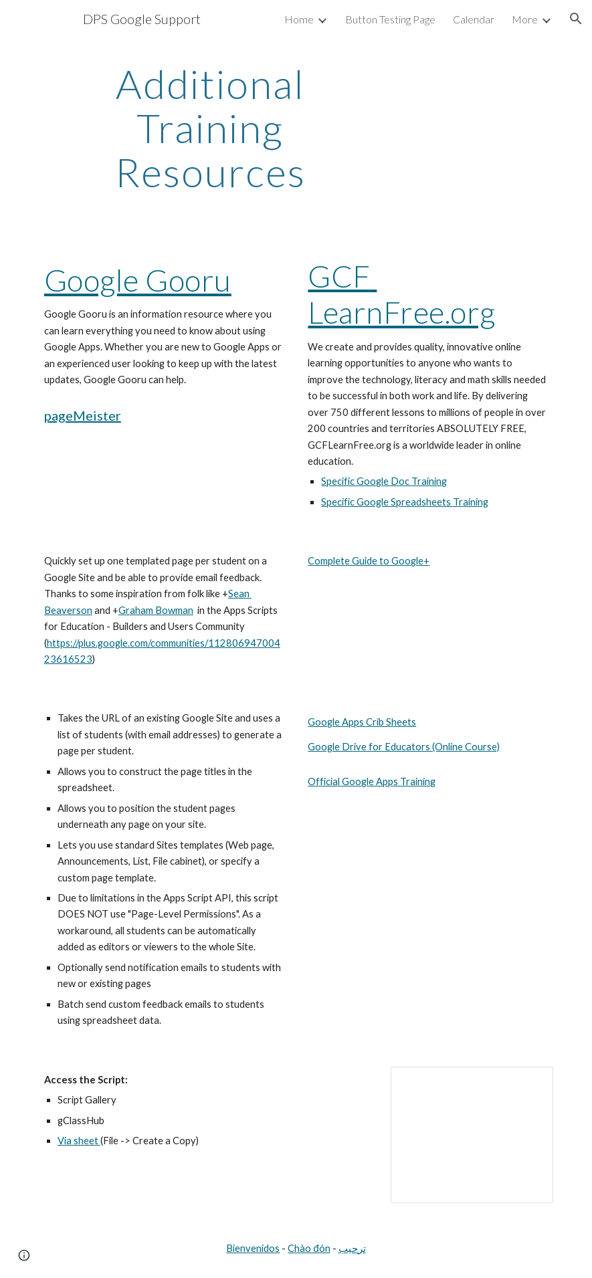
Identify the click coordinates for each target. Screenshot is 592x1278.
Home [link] (299, 19)
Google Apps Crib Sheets (362, 722)
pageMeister (82, 415)
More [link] (525, 19)
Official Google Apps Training (371, 781)
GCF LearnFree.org (402, 293)
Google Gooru (137, 279)
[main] (210, 127)
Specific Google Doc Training (384, 481)
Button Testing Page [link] (390, 19)
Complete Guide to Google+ (368, 560)
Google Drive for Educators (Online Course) (404, 746)
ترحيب (352, 1248)
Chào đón (309, 1248)
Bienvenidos (253, 1248)
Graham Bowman (155, 610)
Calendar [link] (473, 19)
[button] (576, 19)
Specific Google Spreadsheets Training (404, 502)
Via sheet (79, 1140)
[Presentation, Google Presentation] (472, 1135)
